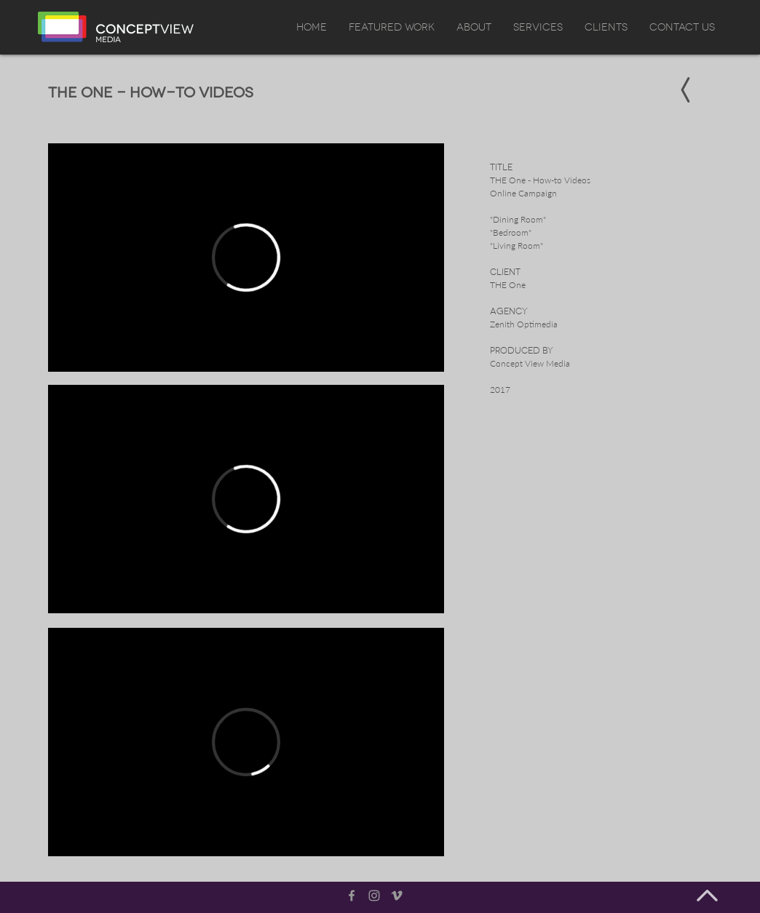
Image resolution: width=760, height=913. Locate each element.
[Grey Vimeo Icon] (396, 895)
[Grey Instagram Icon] (374, 895)
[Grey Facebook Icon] (351, 895)
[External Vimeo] (246, 257)
